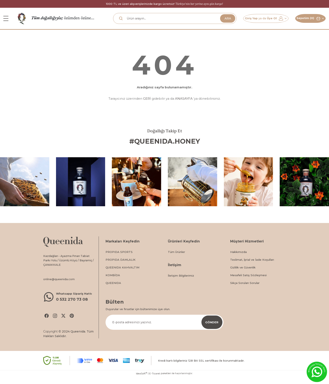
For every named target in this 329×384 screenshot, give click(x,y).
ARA (217, 21)
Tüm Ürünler (176, 258)
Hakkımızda (238, 258)
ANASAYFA (184, 105)
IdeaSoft (141, 381)
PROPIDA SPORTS (119, 258)
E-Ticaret (154, 381)
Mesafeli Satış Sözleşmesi (248, 281)
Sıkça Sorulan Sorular (245, 289)
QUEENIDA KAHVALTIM (122, 274)
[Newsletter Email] (164, 328)
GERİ (147, 105)
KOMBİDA (113, 281)
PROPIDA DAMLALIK (121, 266)
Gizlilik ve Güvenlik (243, 274)
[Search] (169, 21)
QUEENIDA (113, 289)
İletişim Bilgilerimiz (181, 282)
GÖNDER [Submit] (212, 328)
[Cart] (308, 21)
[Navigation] (5, 21)
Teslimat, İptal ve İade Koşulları (252, 266)
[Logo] (22, 21)
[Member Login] (258, 21)
